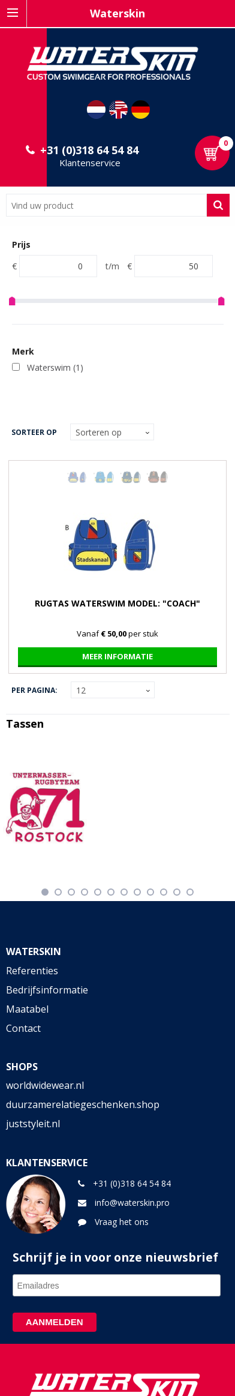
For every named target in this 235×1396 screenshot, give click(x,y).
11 (176, 892)
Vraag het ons (122, 1221)
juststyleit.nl (33, 1123)
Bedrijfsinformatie (47, 989)
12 (190, 892)
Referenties (32, 970)
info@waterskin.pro (132, 1202)
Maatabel (27, 1009)
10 (163, 892)
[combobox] (106, 205)
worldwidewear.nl (45, 1085)
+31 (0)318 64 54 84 (89, 150)
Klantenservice (89, 163)
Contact (23, 1028)
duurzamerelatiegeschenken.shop (82, 1104)
